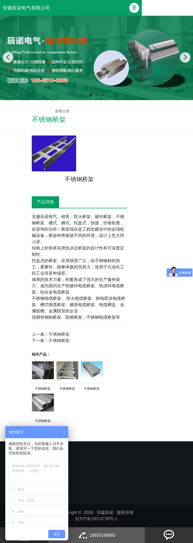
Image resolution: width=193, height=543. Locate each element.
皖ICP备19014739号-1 (96, 519)
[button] (134, 8)
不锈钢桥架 (59, 334)
